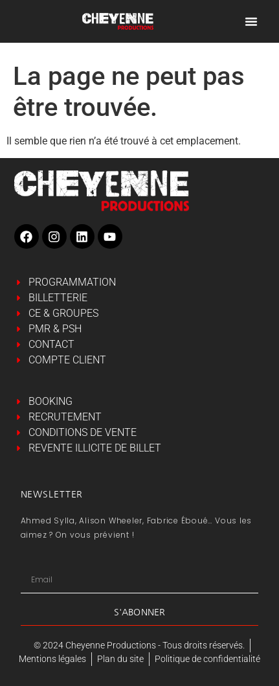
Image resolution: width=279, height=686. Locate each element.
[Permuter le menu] (251, 21)
